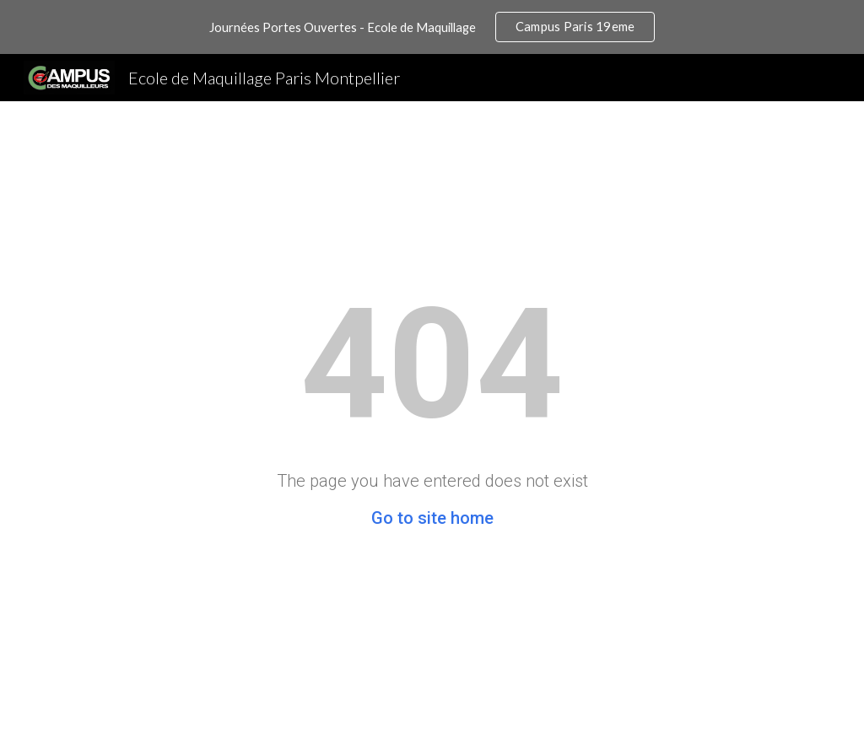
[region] (432, 27)
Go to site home (432, 518)
